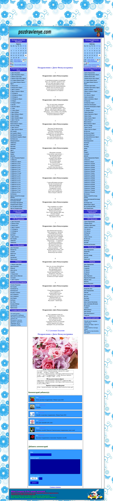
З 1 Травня (87, 108)
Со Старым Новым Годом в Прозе (17, 83)
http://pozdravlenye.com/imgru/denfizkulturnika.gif (55, 388)
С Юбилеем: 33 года (15, 173)
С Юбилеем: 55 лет (15, 182)
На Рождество (14, 290)
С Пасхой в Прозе (15, 106)
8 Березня (86, 274)
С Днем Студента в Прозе (17, 91)
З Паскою (86, 235)
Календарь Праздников (16, 202)
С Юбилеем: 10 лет (15, 163)
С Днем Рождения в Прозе (17, 74)
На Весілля (87, 131)
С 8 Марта (13, 100)
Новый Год (13, 249)
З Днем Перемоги (88, 112)
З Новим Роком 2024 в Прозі (91, 78)
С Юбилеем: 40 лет (15, 177)
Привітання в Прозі (89, 204)
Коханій (86, 144)
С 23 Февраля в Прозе (16, 99)
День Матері (87, 311)
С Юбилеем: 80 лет (15, 192)
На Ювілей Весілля (89, 135)
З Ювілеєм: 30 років (89, 171)
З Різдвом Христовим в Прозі (91, 87)
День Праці (90, 59)
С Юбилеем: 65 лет (15, 186)
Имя (31, 452)
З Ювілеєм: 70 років (89, 188)
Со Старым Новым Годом (17, 80)
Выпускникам (14, 121)
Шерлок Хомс (87, 279)
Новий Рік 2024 (88, 288)
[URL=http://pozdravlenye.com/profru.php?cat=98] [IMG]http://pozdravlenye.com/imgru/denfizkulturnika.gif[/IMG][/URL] (55, 382)
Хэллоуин (13, 277)
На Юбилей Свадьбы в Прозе (18, 137)
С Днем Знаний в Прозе (16, 118)
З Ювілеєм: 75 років (89, 190)
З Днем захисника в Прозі (91, 99)
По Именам (13, 194)
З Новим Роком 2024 (89, 76)
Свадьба (12, 251)
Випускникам (87, 121)
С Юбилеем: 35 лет (15, 175)
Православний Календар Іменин (90, 196)
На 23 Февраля (14, 296)
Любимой (13, 144)
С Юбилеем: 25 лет (15, 169)
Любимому (13, 142)
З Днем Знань (87, 116)
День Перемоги (92, 61)
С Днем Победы (14, 112)
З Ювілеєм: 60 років (89, 184)
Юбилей (12, 255)
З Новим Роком (88, 223)
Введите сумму (35, 476)
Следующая (53, 330)
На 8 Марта (13, 298)
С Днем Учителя (14, 119)
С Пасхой (12, 104)
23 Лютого (87, 272)
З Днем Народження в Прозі (91, 74)
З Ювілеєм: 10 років (89, 163)
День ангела (13, 270)
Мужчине (13, 146)
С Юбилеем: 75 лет (15, 190)
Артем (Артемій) (89, 215)
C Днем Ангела (14, 236)
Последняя (61, 330)
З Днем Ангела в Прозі (90, 129)
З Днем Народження (89, 72)
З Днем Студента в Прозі (90, 91)
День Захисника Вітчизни (91, 304)
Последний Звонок (20, 64)
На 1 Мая (12, 302)
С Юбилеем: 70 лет (15, 188)
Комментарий (34, 458)
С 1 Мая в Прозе (14, 110)
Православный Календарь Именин (17, 196)
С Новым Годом (14, 223)
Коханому (86, 142)
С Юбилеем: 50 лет (15, 180)
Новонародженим (88, 140)
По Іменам (87, 194)
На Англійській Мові (89, 206)
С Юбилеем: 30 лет (15, 171)
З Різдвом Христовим (89, 85)
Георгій (97, 215)
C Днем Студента (15, 227)
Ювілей (86, 257)
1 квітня (86, 307)
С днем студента (14, 279)
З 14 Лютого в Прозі (89, 95)
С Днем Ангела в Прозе (16, 129)
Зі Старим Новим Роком (90, 80)
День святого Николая (16, 275)
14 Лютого (87, 270)
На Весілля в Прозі (89, 133)
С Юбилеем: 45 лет (15, 178)
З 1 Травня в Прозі (89, 110)
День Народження (89, 249)
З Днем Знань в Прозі (89, 118)
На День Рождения (15, 285)
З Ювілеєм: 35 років (89, 175)
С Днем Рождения (15, 72)
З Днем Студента (88, 89)
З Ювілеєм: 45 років (89, 178)
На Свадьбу (13, 131)
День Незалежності (89, 313)
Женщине (13, 148)
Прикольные (13, 259)
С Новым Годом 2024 (15, 76)
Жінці (85, 148)
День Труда (17, 59)
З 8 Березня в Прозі (89, 102)
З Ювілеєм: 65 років (89, 186)
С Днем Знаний (14, 116)
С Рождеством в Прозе (16, 87)
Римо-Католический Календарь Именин (15, 200)
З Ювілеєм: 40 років (89, 177)
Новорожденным (14, 140)
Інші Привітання (88, 208)
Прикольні (87, 259)
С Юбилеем (13, 159)
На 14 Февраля (14, 294)
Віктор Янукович (88, 283)
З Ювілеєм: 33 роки (89, 173)
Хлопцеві (86, 154)
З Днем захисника (89, 97)
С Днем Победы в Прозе (16, 114)
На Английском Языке (16, 206)
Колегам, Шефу (88, 125)
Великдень (87, 305)
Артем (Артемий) (15, 215)
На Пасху (12, 235)
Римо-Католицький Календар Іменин (92, 200)
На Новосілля (87, 139)
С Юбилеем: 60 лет (15, 184)
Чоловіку (86, 146)
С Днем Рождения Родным (17, 158)
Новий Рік (87, 251)
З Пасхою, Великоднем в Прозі (92, 106)
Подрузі (86, 152)
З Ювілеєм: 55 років (89, 182)
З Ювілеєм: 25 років (89, 169)
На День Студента (15, 292)
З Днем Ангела (88, 127)
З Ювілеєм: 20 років (89, 167)
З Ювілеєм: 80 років (89, 192)
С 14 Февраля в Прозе (16, 95)
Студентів (86, 268)
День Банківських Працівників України (91, 65)
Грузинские (13, 257)
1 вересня (86, 315)
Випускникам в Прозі (90, 123)
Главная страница (55, 487)
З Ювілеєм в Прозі (89, 161)
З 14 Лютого (87, 93)
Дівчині (86, 156)
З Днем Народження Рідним (91, 158)
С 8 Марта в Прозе (15, 102)
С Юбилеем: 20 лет (15, 167)
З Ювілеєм (87, 159)
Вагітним (86, 298)
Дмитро (86, 216)
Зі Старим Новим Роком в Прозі (91, 83)
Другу (12, 150)
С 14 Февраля (14, 93)
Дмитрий (18, 216)
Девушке (12, 156)
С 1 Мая (12, 108)
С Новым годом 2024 (15, 264)
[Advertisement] (56, 13)
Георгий (12, 216)
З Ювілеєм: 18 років (89, 165)
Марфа (24, 216)
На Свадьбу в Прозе (15, 133)
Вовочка (86, 281)
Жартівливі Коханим (89, 244)
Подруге (12, 152)
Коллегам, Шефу (14, 125)
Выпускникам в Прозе (16, 123)
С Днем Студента (15, 89)
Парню (12, 154)
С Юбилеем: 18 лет (15, 165)
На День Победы (14, 304)
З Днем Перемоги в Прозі (90, 114)
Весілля (86, 253)
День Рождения (14, 247)
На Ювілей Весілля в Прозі (91, 137)
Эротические (13, 305)
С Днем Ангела (14, 127)
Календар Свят (88, 202)
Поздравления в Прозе (16, 204)
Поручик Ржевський (89, 277)
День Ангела (87, 294)
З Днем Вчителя (88, 119)
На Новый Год (14, 288)
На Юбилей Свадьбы (16, 135)
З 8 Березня (87, 100)
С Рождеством (14, 85)
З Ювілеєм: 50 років (89, 180)
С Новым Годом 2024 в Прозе (18, 78)
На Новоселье (14, 139)
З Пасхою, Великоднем (90, 104)
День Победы (18, 61)
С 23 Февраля (14, 97)
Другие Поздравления (16, 208)
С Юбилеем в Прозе (15, 161)
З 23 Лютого (87, 231)
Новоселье (13, 253)
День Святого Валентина (90, 302)
